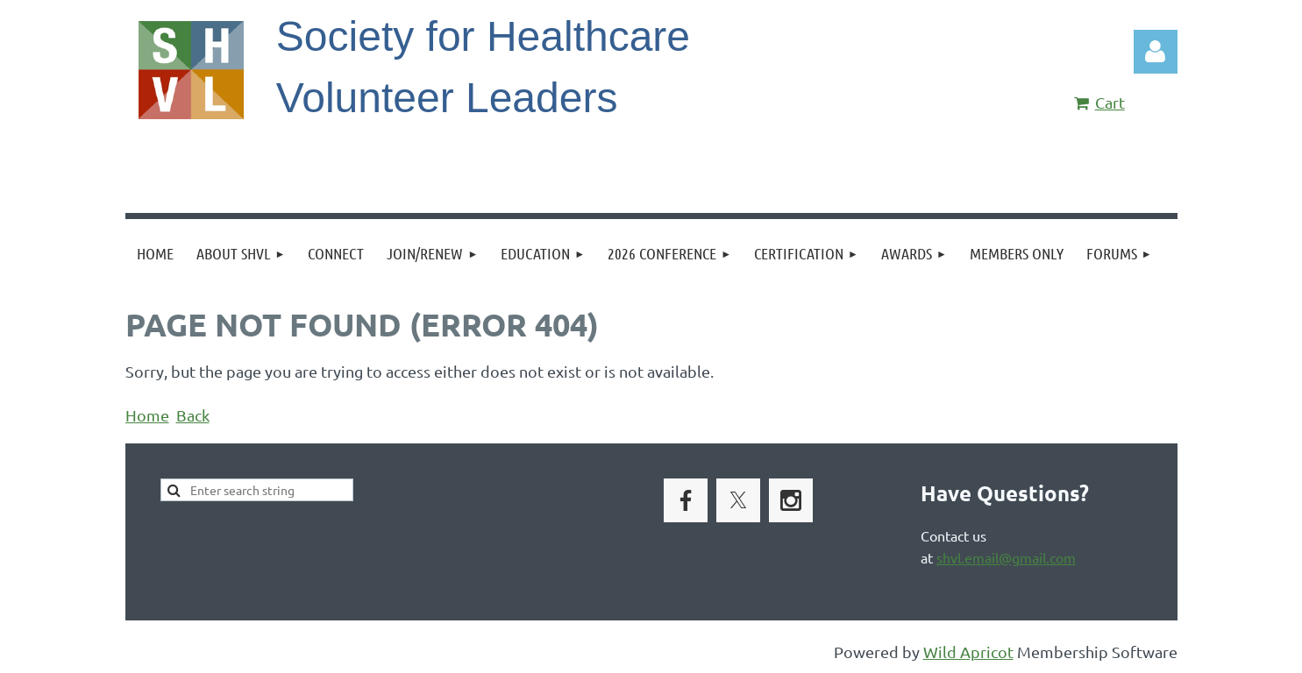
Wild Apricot (968, 651)
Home (147, 415)
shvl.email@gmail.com (1006, 557)
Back (193, 415)
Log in (1155, 52)
